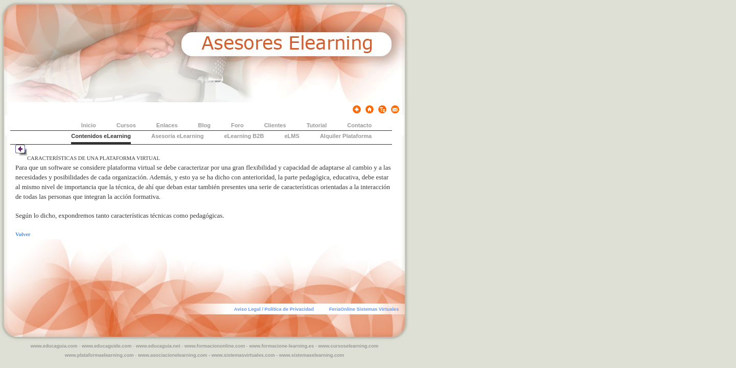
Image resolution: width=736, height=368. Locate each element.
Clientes (275, 125)
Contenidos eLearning (101, 136)
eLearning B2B (244, 136)
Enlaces (167, 125)
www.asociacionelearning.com (172, 355)
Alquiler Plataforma (346, 136)
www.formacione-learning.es (281, 346)
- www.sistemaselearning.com (310, 355)
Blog (204, 125)
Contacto (359, 125)
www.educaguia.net (158, 346)
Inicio (88, 125)
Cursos (126, 125)
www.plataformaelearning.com (99, 355)
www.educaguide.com (107, 346)
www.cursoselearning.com (348, 346)
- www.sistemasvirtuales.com (242, 355)
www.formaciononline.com (215, 346)
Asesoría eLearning (177, 136)
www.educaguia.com (54, 346)
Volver (23, 234)
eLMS (291, 136)
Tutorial (317, 125)
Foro (237, 125)
